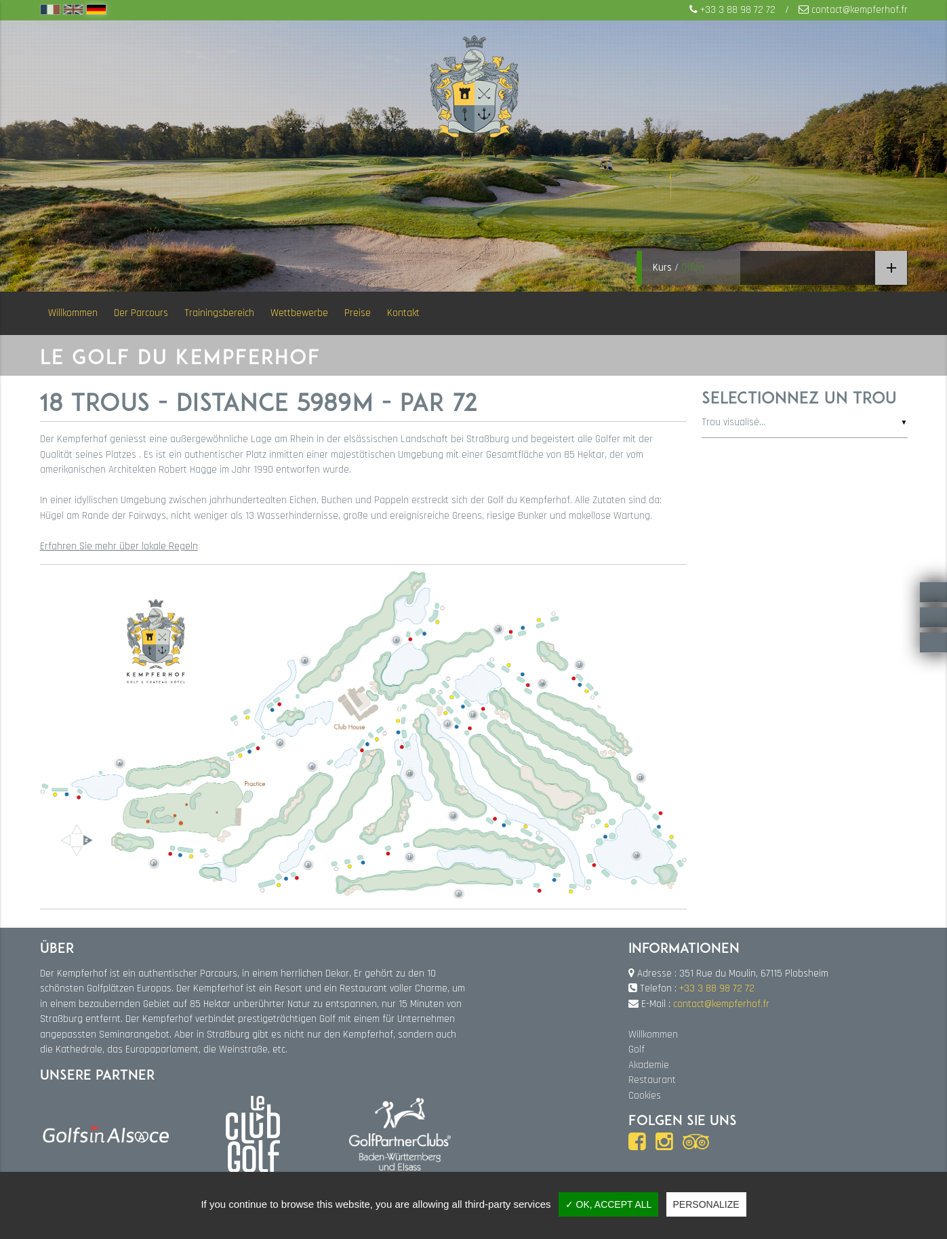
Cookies (644, 1095)
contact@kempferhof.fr (859, 9)
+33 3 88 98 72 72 (737, 9)
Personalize (706, 1204)
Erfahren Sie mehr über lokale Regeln (119, 546)
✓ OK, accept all (608, 1204)
